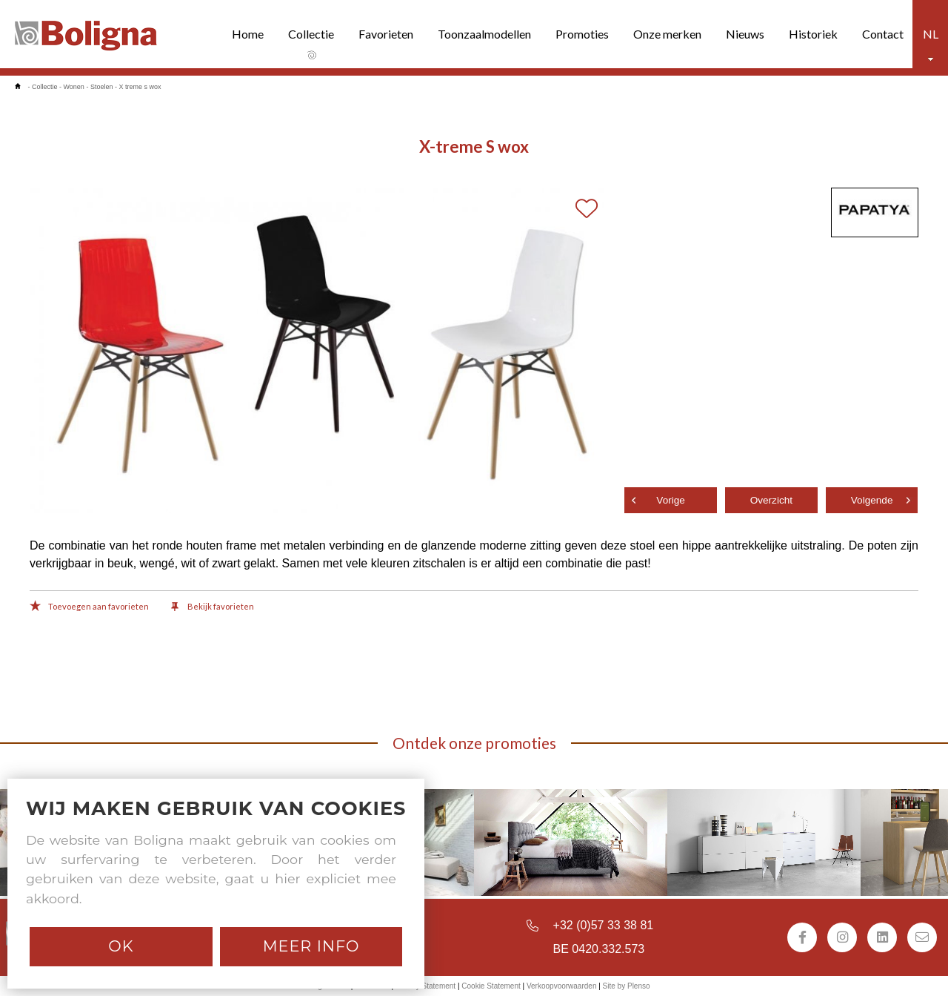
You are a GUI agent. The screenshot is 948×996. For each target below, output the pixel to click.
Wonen (74, 86)
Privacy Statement (425, 986)
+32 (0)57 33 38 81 (603, 925)
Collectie (311, 34)
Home (248, 34)
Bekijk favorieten (212, 607)
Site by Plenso (626, 986)
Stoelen (101, 86)
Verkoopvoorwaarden (562, 986)
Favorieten (385, 34)
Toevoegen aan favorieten (89, 607)
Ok (120, 946)
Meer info (311, 946)
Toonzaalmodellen (484, 34)
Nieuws (745, 34)
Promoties (582, 34)
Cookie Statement (491, 986)
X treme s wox (139, 86)
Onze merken (667, 34)
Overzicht (771, 500)
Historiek (813, 34)
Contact (883, 34)
